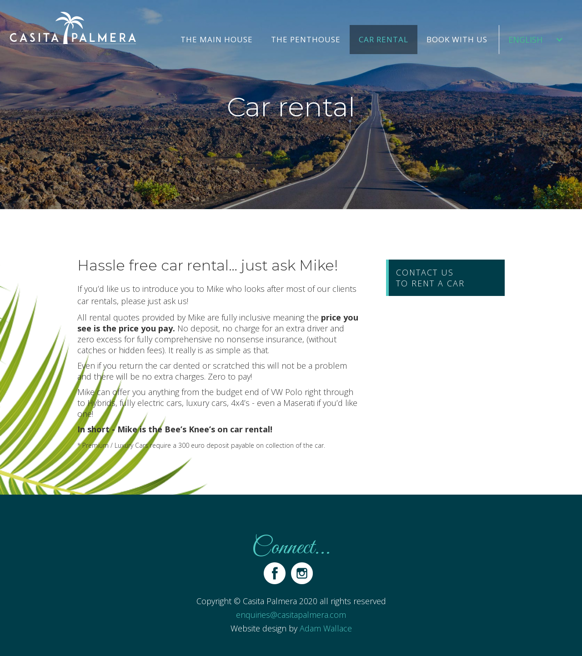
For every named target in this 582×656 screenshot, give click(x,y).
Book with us (456, 39)
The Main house (217, 39)
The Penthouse (306, 39)
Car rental (383, 39)
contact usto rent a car (430, 278)
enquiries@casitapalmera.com (291, 614)
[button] (535, 39)
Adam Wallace (326, 628)
